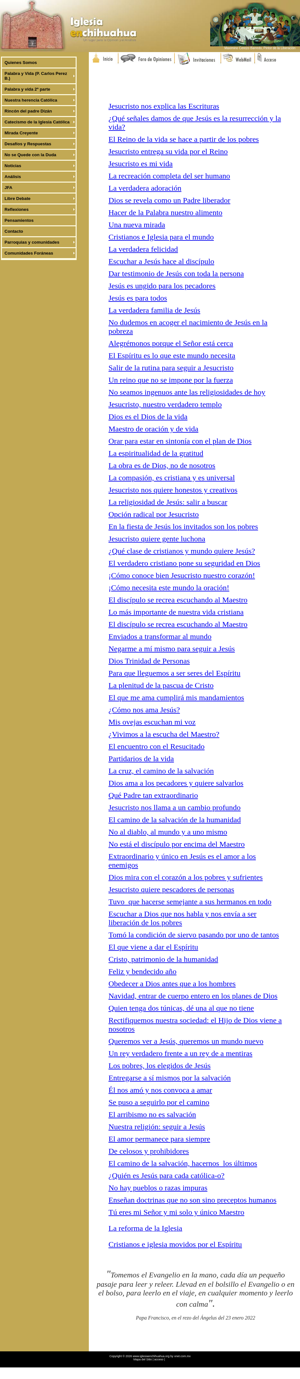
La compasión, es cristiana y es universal (171, 477)
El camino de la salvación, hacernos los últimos (182, 1163)
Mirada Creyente (21, 133)
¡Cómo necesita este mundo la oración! (168, 587)
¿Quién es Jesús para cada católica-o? (166, 1175)
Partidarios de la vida (141, 758)
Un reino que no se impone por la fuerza (170, 380)
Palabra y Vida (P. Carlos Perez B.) (36, 76)
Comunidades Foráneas (29, 253)
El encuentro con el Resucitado (156, 746)
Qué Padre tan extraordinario (153, 795)
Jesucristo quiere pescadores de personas (171, 889)
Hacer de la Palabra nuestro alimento (165, 212)
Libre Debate (18, 198)
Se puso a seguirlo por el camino (158, 1102)
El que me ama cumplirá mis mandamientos (176, 697)
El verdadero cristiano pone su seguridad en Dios (184, 563)
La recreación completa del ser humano (169, 176)
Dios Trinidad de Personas (149, 661)
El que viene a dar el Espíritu (153, 947)
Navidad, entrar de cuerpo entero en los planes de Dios (192, 996)
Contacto (14, 231)
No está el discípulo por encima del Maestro (176, 844)
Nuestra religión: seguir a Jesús (156, 1126)
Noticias (13, 165)
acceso (159, 1359)
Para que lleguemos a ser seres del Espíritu (174, 673)
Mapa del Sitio (143, 1359)
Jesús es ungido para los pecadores (162, 286)
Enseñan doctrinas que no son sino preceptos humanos (192, 1200)
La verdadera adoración (145, 188)
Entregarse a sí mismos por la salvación (169, 1078)
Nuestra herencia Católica (31, 100)
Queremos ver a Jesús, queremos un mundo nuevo (185, 1041)
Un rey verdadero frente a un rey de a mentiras (180, 1053)
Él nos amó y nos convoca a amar (160, 1090)
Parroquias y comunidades (32, 242)
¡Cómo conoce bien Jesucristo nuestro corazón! (181, 575)
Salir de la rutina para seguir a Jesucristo (171, 368)
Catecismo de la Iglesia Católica (37, 122)
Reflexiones (17, 209)
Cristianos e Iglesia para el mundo (161, 237)
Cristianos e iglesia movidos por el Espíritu (175, 1244)
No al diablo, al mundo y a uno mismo (167, 832)
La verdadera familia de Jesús (154, 310)
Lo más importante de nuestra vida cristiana (176, 612)
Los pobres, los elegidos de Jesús (159, 1065)
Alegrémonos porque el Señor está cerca (170, 343)
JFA (8, 187)
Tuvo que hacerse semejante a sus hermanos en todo (189, 901)
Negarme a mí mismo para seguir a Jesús (171, 648)
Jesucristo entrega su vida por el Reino (168, 151)
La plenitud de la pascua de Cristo (161, 685)
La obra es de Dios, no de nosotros (161, 465)
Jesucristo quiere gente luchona (156, 539)
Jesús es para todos (137, 298)
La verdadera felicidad (143, 249)
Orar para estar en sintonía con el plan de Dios (180, 441)
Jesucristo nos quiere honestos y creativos (173, 490)
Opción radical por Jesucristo (153, 514)
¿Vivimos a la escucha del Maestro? (163, 734)
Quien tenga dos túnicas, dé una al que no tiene (181, 1008)
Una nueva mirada (136, 225)
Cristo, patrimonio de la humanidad (163, 959)
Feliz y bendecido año (142, 971)
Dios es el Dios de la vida (147, 416)
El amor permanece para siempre (159, 1139)
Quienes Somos (21, 62)
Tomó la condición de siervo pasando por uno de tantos (193, 935)
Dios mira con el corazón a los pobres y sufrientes (185, 877)
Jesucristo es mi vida (140, 163)
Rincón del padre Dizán (28, 111)
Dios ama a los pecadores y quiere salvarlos (175, 783)
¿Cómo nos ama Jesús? (144, 710)
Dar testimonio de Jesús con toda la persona (176, 273)
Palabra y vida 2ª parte (27, 89)
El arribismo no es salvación (152, 1114)
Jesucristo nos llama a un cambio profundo (174, 807)
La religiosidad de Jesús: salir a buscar (167, 502)
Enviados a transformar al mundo (159, 636)
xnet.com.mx (182, 1356)
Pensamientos (19, 220)
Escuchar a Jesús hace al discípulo (161, 261)
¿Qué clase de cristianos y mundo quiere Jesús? (181, 551)
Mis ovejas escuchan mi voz (152, 722)
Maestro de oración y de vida (153, 429)
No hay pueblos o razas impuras (157, 1188)
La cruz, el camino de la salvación (161, 771)
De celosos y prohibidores (148, 1151)
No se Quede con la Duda (30, 154)
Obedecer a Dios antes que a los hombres (172, 983)
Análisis (13, 176)
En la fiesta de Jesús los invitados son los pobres (183, 526)
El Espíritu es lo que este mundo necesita (171, 355)
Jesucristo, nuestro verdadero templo (165, 404)
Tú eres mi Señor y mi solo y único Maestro (176, 1212)
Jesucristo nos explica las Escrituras (163, 106)
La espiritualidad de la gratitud (155, 453)
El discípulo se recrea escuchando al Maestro (178, 600)
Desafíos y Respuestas (28, 143)
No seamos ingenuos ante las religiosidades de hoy (186, 392)
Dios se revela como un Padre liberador (169, 200)
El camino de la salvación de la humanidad (174, 820)
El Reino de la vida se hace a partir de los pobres (183, 139)
